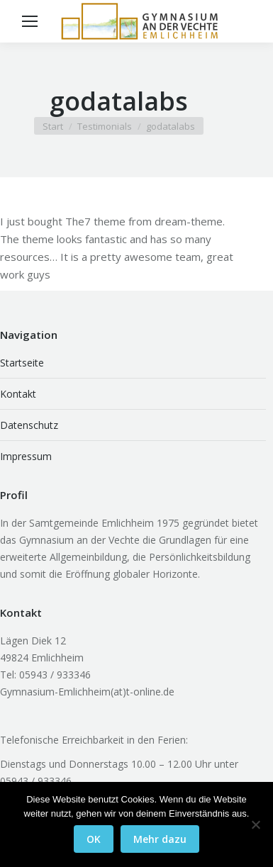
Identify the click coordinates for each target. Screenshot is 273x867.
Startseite (22, 362)
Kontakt (18, 394)
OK (94, 839)
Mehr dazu (159, 839)
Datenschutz (29, 425)
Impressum (26, 456)
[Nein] (255, 824)
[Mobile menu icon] (29, 21)
